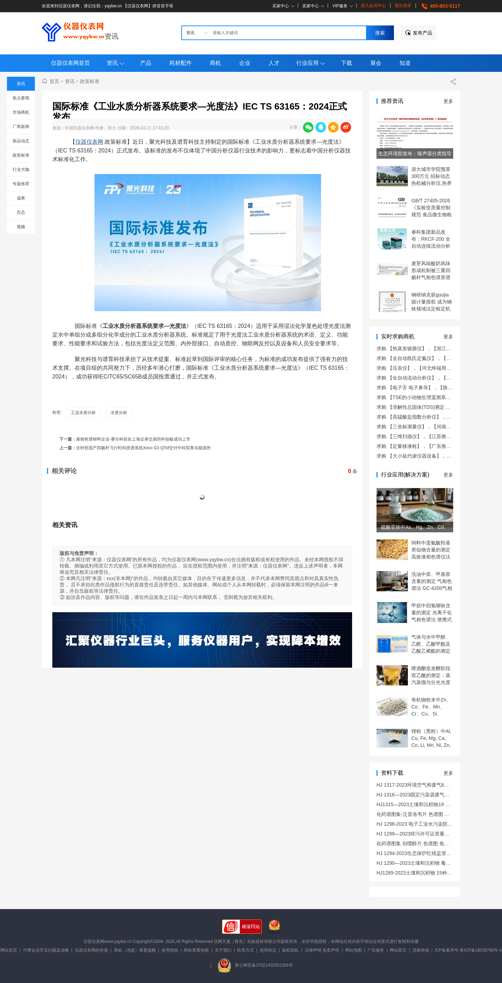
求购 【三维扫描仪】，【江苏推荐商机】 (421, 436)
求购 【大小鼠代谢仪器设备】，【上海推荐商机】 (430, 456)
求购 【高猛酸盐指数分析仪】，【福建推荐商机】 (430, 417)
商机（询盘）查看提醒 (135, 950)
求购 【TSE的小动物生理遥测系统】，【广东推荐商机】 (438, 397)
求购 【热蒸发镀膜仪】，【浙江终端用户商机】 (428, 348)
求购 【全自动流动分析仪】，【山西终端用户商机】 (433, 378)
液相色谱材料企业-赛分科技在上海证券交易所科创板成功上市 (133, 439)
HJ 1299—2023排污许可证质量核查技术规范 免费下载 (435, 833)
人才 (274, 63)
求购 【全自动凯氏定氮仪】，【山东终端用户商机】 (433, 358)
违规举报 (420, 950)
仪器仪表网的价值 (91, 950)
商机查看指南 (196, 950)
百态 (21, 212)
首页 (54, 81)
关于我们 (223, 950)
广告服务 (375, 950)
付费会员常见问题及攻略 (46, 950)
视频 (21, 226)
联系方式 (245, 950)
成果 (21, 198)
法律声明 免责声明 (322, 950)
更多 (448, 101)
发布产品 (422, 33)
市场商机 (21, 112)
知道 (405, 63)
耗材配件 (180, 63)
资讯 (112, 36)
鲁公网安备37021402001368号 (254, 965)
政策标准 (21, 155)
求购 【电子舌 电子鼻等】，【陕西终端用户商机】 (431, 387)
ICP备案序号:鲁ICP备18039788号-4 (468, 950)
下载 (346, 63)
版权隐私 (290, 950)
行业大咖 (21, 169)
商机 (215, 63)
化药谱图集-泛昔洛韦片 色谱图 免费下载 (420, 814)
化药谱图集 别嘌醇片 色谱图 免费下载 (417, 843)
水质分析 (119, 412)
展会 (375, 63)
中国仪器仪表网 (79, 128)
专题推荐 (21, 183)
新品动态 (21, 140)
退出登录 (403, 5)
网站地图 (353, 950)
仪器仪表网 (89, 142)
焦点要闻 (21, 98)
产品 (145, 63)
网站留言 (398, 950)
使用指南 (169, 950)
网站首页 (8, 950)
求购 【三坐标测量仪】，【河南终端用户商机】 (428, 426)
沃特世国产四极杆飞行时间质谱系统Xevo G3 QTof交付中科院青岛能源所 (143, 447)
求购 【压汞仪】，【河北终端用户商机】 (421, 368)
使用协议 (268, 950)
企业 (244, 63)
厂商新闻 (21, 126)
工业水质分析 (83, 412)
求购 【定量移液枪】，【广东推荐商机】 (421, 446)
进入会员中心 (373, 5)
